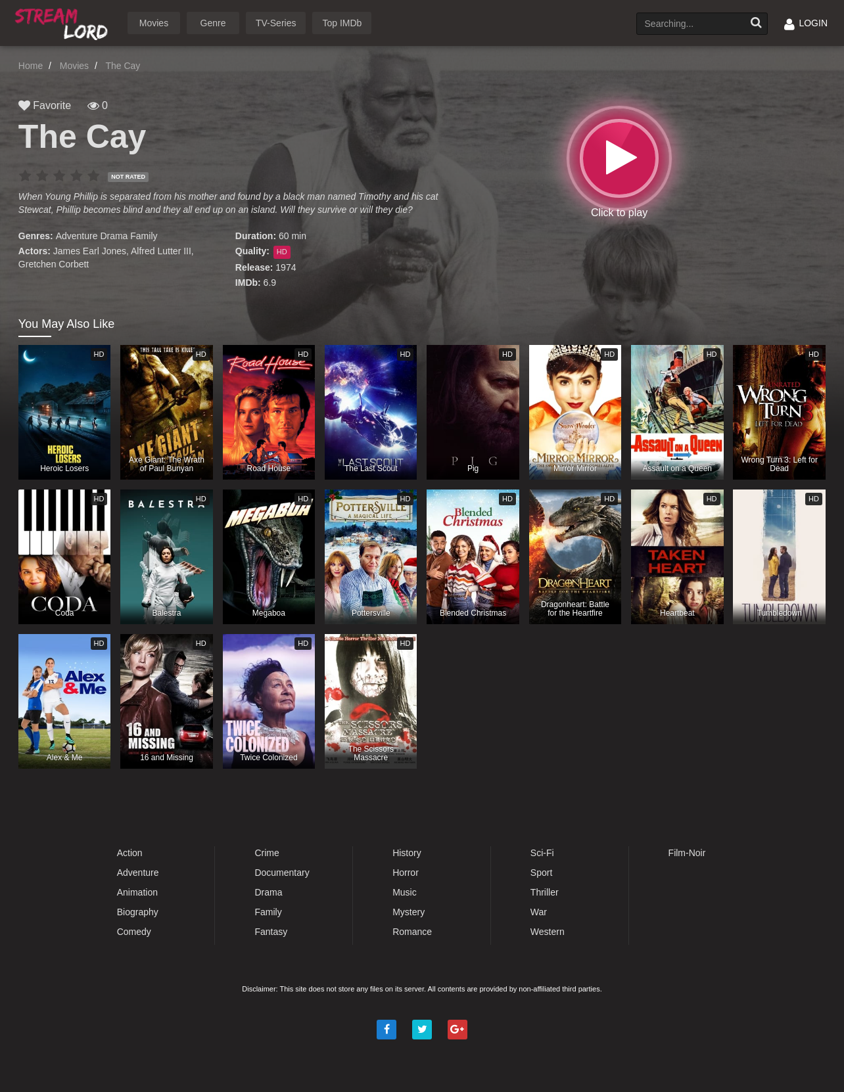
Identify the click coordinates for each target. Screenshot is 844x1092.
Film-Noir (687, 853)
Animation (137, 892)
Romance (412, 931)
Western (547, 931)
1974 (285, 267)
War (538, 912)
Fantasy (270, 931)
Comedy (134, 931)
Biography (137, 912)
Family (143, 236)
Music (404, 892)
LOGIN (806, 23)
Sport (541, 872)
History (406, 853)
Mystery (408, 912)
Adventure (77, 236)
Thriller (544, 892)
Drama (114, 236)
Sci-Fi (542, 853)
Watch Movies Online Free (63, 22)
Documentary (281, 872)
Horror (405, 872)
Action (130, 853)
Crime (266, 853)
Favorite (44, 105)
